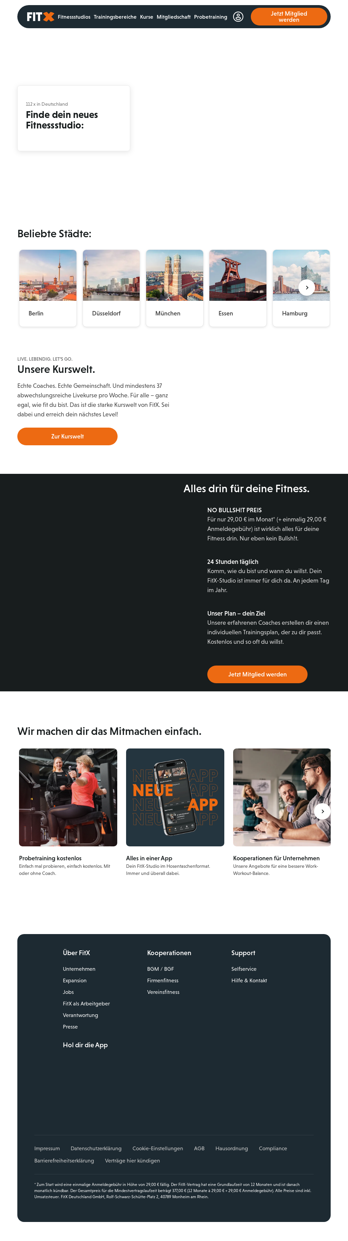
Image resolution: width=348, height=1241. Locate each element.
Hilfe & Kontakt (249, 980)
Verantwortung (80, 1015)
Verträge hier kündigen (132, 1161)
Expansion (75, 980)
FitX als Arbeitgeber (86, 1003)
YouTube (97, 1102)
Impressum (47, 1148)
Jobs (68, 992)
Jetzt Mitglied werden (257, 674)
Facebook (68, 1102)
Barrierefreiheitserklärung (64, 1161)
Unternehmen (79, 969)
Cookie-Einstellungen (158, 1148)
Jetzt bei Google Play (112, 1079)
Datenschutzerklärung (96, 1148)
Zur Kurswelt (67, 436)
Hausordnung (231, 1148)
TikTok (112, 1102)
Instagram (83, 1102)
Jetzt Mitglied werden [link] (289, 16)
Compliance (273, 1148)
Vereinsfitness (163, 992)
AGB (199, 1148)
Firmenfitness (162, 980)
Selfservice (244, 969)
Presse (70, 1027)
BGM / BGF (160, 969)
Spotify (127, 1102)
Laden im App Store (112, 1063)
